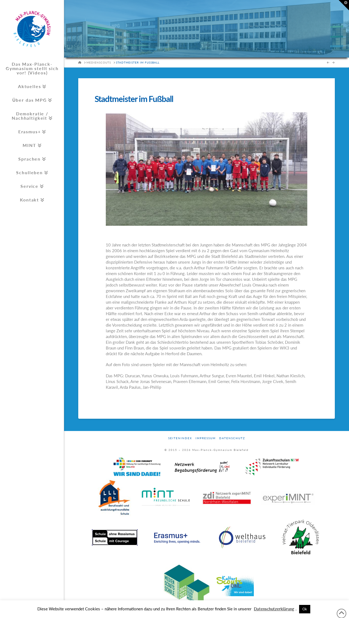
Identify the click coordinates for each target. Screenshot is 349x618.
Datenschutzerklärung (274, 608)
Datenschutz (232, 438)
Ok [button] (304, 609)
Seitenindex (180, 438)
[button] (344, 5)
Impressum (205, 438)
